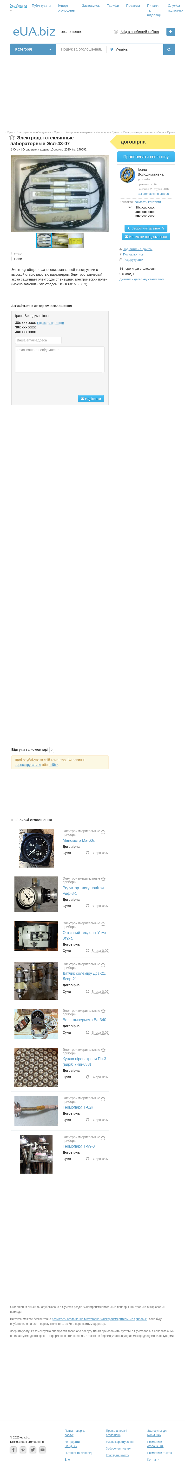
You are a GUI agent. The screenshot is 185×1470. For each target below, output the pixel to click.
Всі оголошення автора (153, 194)
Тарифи (113, 5)
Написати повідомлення (146, 237)
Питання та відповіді (78, 1453)
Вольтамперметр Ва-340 (84, 1020)
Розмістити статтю (159, 1453)
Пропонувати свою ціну (146, 156)
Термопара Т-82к (78, 1107)
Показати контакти (50, 323)
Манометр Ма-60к (79, 840)
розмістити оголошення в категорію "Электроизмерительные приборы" (99, 1319)
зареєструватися (28, 765)
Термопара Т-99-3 (79, 1146)
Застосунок (91, 5)
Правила (133, 5)
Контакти (153, 1459)
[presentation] (51, 384)
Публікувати (41, 5)
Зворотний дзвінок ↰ (146, 228)
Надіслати (91, 399)
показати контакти (147, 202)
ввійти (53, 765)
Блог (68, 1459)
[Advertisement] (92, 91)
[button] (60, 240)
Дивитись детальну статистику (141, 279)
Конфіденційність (117, 1455)
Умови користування (119, 1442)
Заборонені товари (118, 1448)
